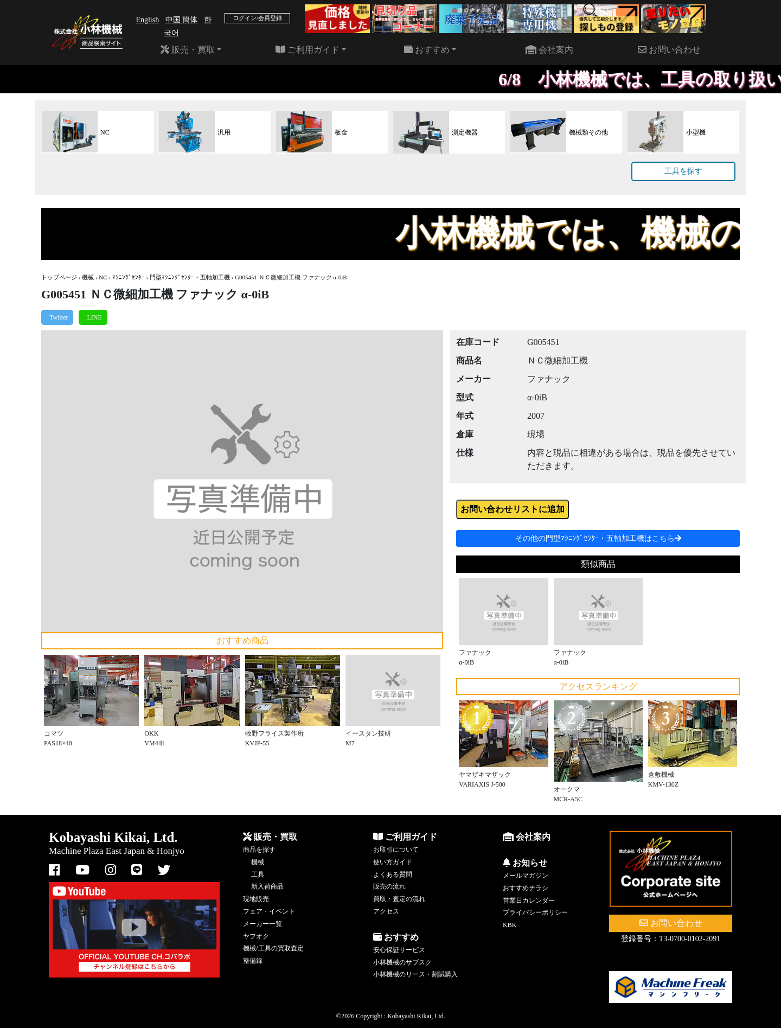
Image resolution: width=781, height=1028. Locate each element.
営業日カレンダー (529, 900)
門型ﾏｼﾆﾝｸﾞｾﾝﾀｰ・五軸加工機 (190, 277)
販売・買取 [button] (188, 49)
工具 (257, 874)
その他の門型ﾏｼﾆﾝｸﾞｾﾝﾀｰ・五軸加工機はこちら (598, 538)
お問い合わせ (669, 49)
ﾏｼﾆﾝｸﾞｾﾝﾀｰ (128, 277)
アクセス (386, 911)
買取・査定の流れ (399, 899)
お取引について (396, 849)
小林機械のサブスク (402, 962)
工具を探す (683, 171)
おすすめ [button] (427, 49)
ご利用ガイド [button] (308, 49)
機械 (88, 277)
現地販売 (256, 899)
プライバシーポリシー (535, 912)
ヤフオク (256, 936)
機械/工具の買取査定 (273, 948)
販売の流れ (389, 886)
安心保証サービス (399, 950)
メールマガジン (525, 875)
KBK (509, 925)
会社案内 (549, 49)
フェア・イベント (269, 911)
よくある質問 (392, 874)
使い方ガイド (392, 862)
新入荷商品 (267, 886)
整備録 (253, 961)
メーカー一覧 (262, 924)
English (147, 20)
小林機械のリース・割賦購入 (415, 974)
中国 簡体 (181, 20)
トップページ (59, 277)
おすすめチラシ (525, 888)
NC (103, 277)
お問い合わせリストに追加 (512, 509)
